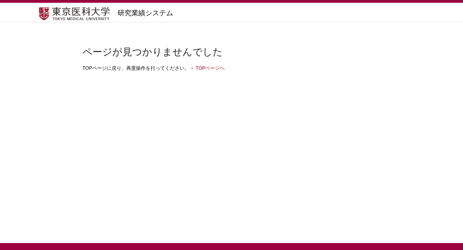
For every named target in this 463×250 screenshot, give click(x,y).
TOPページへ (210, 68)
